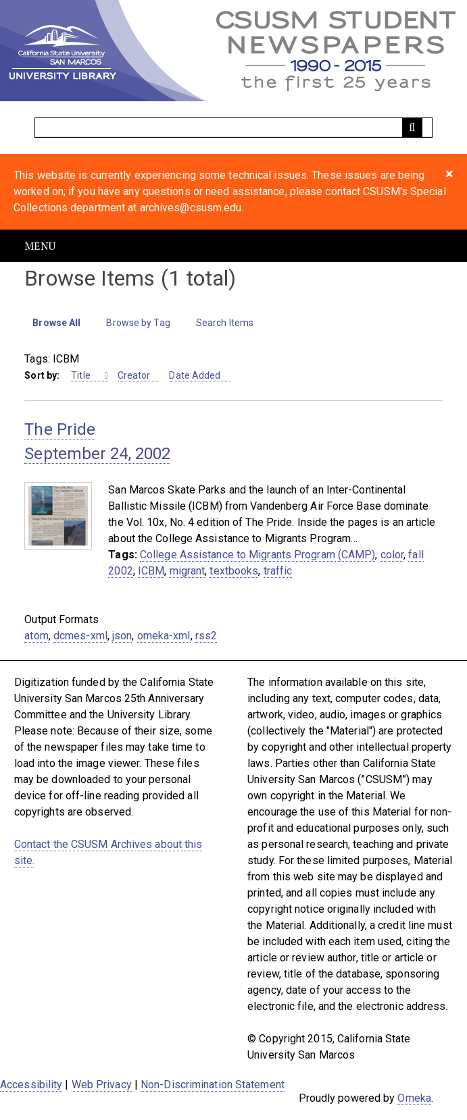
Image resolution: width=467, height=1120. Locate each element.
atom (36, 635)
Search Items (224, 322)
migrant (187, 570)
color (392, 554)
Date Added (194, 375)
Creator (134, 375)
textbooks (234, 570)
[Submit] (412, 127)
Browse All (56, 322)
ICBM (151, 570)
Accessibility (31, 1084)
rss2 (206, 635)
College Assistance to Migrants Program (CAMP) (258, 554)
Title (82, 375)
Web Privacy (102, 1084)
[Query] (233, 127)
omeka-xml (164, 635)
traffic (278, 570)
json (122, 635)
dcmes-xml (80, 635)
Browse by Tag (138, 322)
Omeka (414, 1098)
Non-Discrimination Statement (213, 1084)
